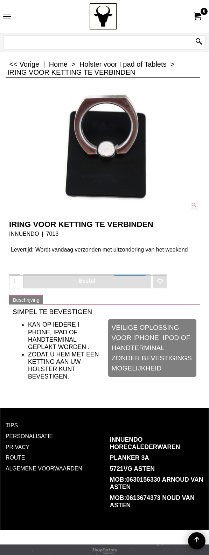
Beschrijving (26, 300)
